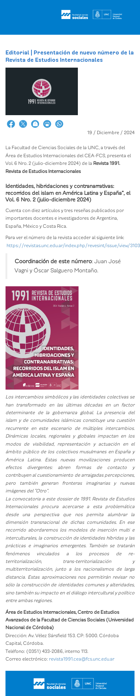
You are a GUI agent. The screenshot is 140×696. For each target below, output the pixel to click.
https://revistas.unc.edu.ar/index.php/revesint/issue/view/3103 (73, 245)
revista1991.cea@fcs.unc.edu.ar (81, 659)
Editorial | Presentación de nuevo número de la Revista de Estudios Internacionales (69, 56)
